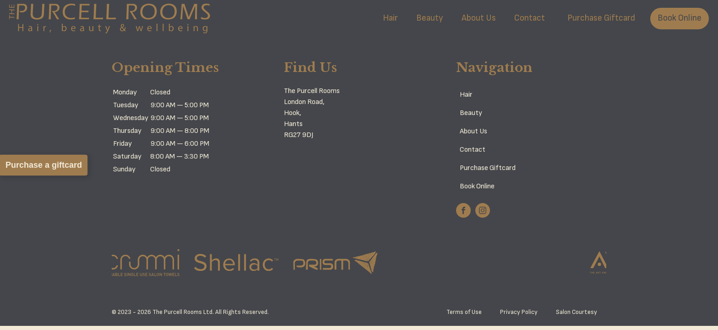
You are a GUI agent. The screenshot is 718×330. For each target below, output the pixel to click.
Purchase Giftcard (601, 18)
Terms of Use (464, 312)
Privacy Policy (519, 312)
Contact (529, 18)
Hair (390, 18)
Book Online (680, 18)
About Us (479, 18)
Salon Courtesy (576, 312)
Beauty (429, 18)
